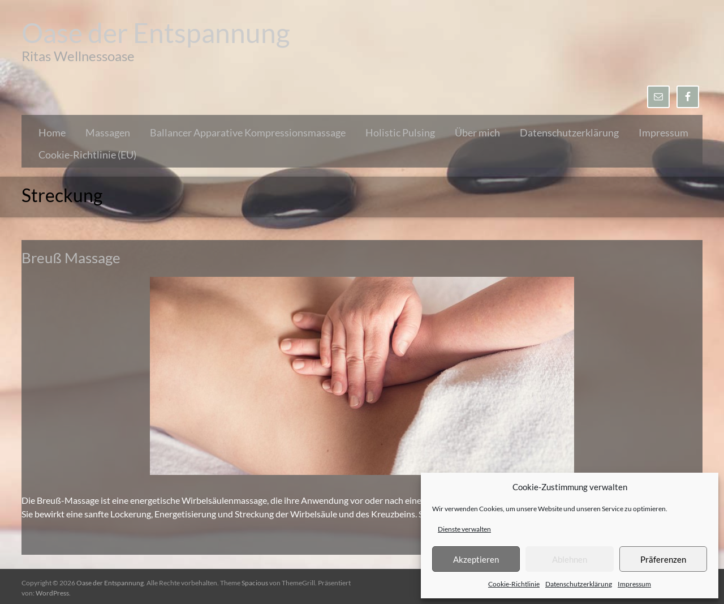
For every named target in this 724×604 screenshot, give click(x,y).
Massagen (107, 132)
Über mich (477, 132)
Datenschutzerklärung (578, 584)
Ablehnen (569, 559)
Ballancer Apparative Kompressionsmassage (248, 132)
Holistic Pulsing (400, 132)
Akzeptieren (476, 559)
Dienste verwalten (464, 529)
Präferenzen (663, 559)
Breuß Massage (70, 258)
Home (52, 132)
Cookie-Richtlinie (514, 584)
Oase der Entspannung (155, 32)
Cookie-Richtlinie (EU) (87, 154)
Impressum (634, 584)
